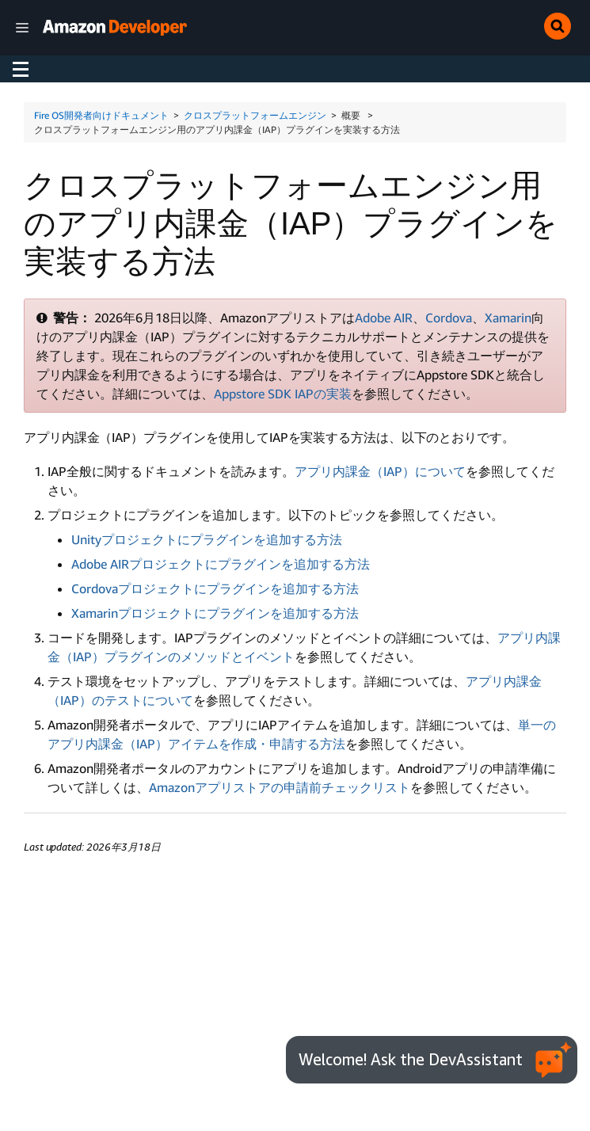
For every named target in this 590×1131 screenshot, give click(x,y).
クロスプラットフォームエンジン (255, 115)
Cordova (448, 318)
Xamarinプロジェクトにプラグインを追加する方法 (215, 613)
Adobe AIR (384, 318)
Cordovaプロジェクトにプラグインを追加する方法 (215, 588)
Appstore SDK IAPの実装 (283, 394)
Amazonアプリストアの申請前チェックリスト (279, 787)
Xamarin (508, 318)
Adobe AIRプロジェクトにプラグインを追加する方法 (220, 564)
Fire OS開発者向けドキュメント (101, 115)
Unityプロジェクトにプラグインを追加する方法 (206, 539)
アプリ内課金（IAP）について (380, 471)
